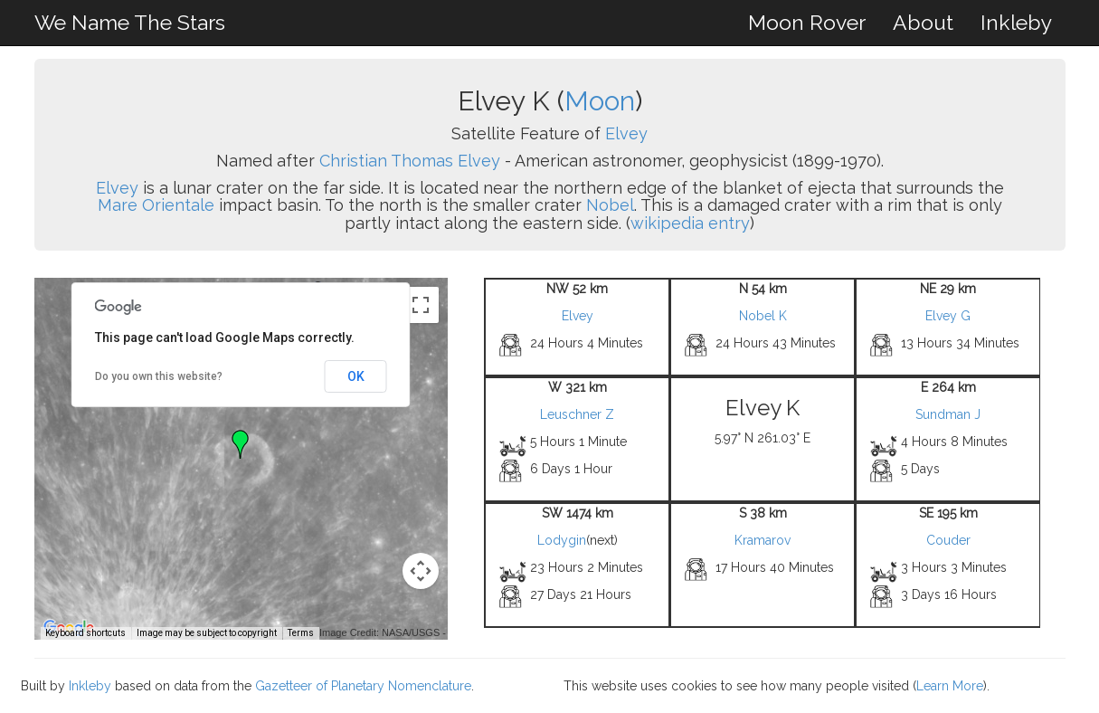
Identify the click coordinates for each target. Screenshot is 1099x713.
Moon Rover (807, 22)
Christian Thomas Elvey (409, 160)
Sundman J (948, 414)
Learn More (949, 686)
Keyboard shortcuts (85, 633)
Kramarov (762, 540)
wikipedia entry (690, 223)
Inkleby (1016, 22)
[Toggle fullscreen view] (421, 305)
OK (356, 376)
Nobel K (763, 316)
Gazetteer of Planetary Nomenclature (363, 686)
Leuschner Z (577, 414)
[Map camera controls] (421, 571)
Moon (599, 101)
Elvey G (948, 316)
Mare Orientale (156, 204)
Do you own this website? (159, 376)
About (923, 22)
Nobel (610, 204)
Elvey (626, 133)
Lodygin (561, 540)
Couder (948, 540)
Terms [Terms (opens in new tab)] (301, 633)
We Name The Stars (129, 22)
